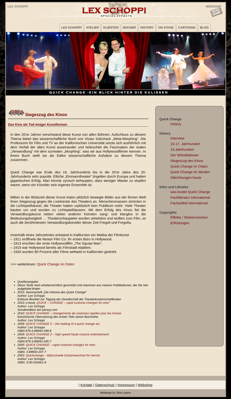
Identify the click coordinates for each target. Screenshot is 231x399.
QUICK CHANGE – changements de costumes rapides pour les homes (73, 313)
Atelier (92, 27)
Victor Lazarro (123, 393)
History (147, 27)
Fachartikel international (189, 203)
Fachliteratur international (190, 197)
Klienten (110, 27)
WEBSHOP (213, 6)
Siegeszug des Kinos (187, 161)
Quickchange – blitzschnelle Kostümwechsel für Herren (63, 355)
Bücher (129, 27)
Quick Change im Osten (55, 264)
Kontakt (86, 385)
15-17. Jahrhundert (185, 144)
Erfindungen (180, 223)
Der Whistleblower (185, 155)
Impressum (126, 385)
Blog (204, 27)
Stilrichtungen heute (186, 177)
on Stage (166, 27)
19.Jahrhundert (182, 149)
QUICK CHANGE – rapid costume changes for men (60, 345)
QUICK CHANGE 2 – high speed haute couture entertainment (67, 334)
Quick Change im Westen (190, 172)
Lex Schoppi (18, 6)
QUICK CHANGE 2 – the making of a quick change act (63, 324)
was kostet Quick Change (190, 192)
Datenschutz (105, 385)
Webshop (145, 385)
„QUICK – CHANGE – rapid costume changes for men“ (73, 302)
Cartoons (186, 27)
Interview (178, 138)
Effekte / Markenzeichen (189, 217)
